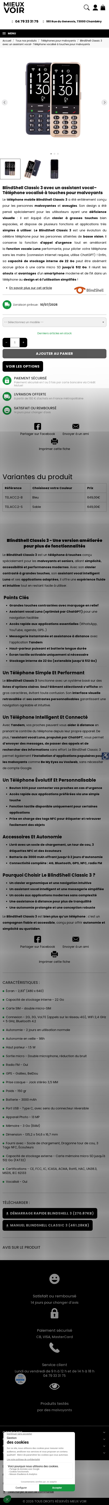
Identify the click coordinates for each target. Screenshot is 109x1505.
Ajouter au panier (54, 353)
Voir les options (23, 366)
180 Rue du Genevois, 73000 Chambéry (74, 21)
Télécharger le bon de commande (31, 1492)
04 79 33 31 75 (26, 21)
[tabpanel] (54, 102)
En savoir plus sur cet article (30, 288)
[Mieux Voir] (14, 7)
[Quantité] (15, 342)
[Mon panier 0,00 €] (103, 7)
